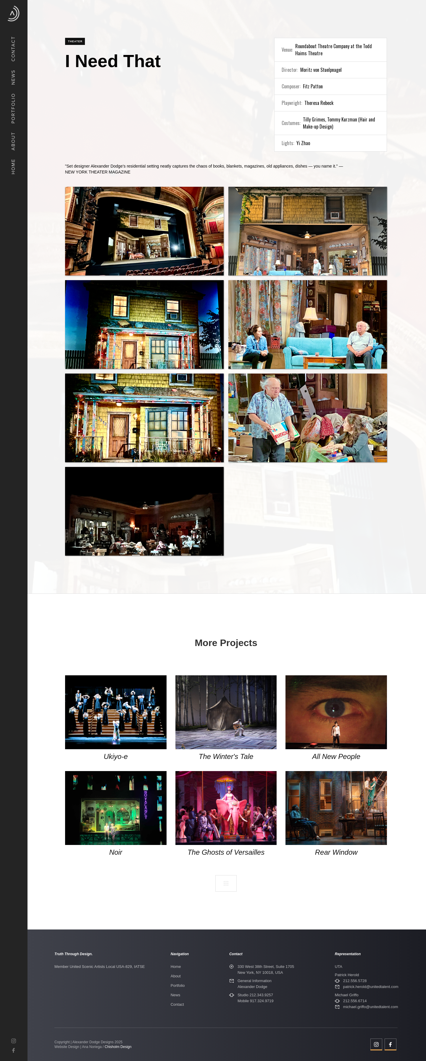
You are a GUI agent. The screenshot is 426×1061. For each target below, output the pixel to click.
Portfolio (178, 985)
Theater (75, 41)
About (176, 976)
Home (176, 966)
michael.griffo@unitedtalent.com (370, 1007)
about (13, 141)
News (175, 995)
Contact (177, 1004)
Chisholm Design (118, 1047)
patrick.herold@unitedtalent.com (370, 986)
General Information (255, 981)
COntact (13, 48)
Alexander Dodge (252, 986)
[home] (13, 13)
